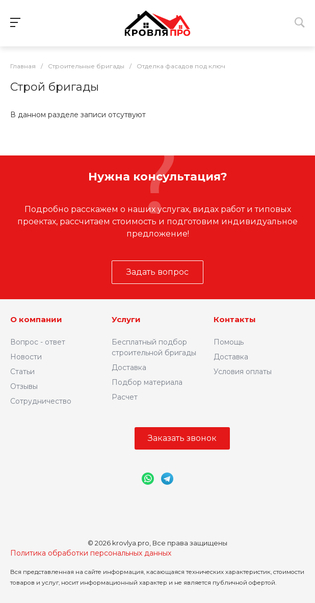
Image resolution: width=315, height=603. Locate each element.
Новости (26, 356)
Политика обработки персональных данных (90, 553)
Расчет (125, 397)
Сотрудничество (40, 401)
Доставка (129, 367)
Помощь (229, 342)
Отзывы (24, 386)
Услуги (126, 319)
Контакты (235, 319)
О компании (36, 319)
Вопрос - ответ (37, 342)
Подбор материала (147, 382)
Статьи (22, 371)
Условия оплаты (243, 371)
